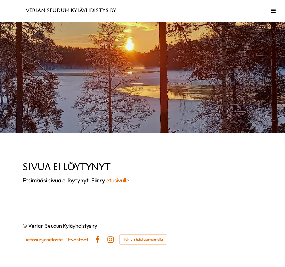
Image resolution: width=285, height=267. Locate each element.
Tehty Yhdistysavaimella (143, 239)
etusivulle (117, 180)
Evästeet (78, 239)
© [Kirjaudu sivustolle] (25, 225)
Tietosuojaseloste (43, 239)
